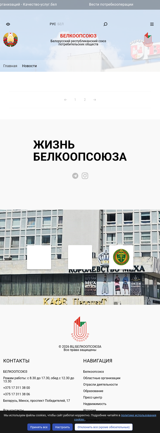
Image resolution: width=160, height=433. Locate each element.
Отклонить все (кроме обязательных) (104, 427)
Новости (29, 66)
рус (53, 24)
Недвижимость (94, 404)
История (89, 410)
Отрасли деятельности (100, 384)
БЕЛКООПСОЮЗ (15, 372)
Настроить (62, 427)
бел (61, 24)
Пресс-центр (92, 397)
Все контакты (13, 410)
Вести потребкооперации (115, 4)
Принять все (38, 427)
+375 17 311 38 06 (16, 394)
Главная (10, 66)
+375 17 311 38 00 (16, 388)
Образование (93, 391)
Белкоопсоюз (93, 372)
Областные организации (102, 378)
